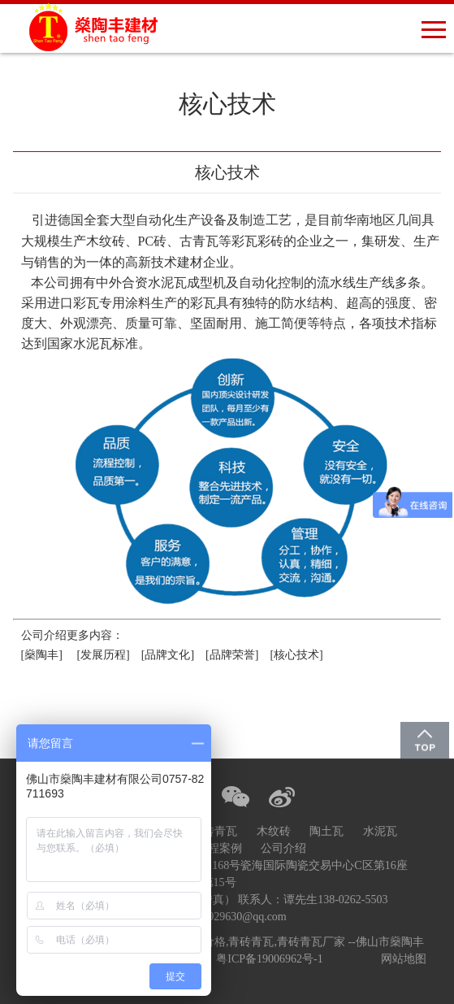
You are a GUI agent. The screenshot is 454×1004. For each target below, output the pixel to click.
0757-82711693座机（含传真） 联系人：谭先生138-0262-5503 (236, 899)
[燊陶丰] (42, 655)
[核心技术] (299, 655)
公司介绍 (283, 848)
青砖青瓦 (214, 831)
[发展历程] (103, 655)
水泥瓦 (380, 831)
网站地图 (403, 959)
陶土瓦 (326, 831)
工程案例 (219, 848)
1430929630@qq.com (236, 917)
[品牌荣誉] (232, 655)
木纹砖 (274, 831)
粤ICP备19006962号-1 (269, 959)
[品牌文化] (167, 655)
